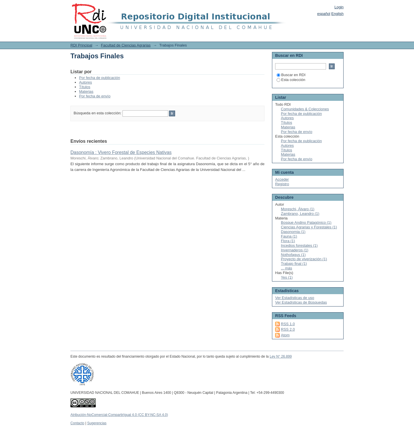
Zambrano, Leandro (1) (300, 213)
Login (339, 7)
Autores (85, 82)
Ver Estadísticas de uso (294, 298)
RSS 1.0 (288, 324)
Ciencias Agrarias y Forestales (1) (309, 227)
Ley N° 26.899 (281, 356)
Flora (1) (288, 241)
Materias (86, 91)
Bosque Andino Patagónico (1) (306, 222)
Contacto (77, 423)
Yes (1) (287, 277)
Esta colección (291, 80)
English (337, 13)
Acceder (282, 179)
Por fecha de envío (94, 96)
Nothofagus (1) (293, 254)
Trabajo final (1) (294, 263)
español (323, 13)
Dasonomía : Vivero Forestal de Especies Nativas (121, 152)
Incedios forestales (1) (299, 245)
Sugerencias (96, 423)
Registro (282, 184)
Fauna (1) (289, 236)
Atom (285, 335)
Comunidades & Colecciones (305, 109)
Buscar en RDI (291, 75)
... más (286, 268)
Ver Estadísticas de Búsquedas (301, 302)
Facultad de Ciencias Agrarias (126, 45)
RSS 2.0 (288, 329)
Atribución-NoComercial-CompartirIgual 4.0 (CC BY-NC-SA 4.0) (119, 415)
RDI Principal (81, 45)
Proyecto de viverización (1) (304, 259)
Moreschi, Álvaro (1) (297, 209)
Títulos (84, 87)
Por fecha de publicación (99, 78)
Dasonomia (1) (293, 232)
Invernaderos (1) (294, 250)
